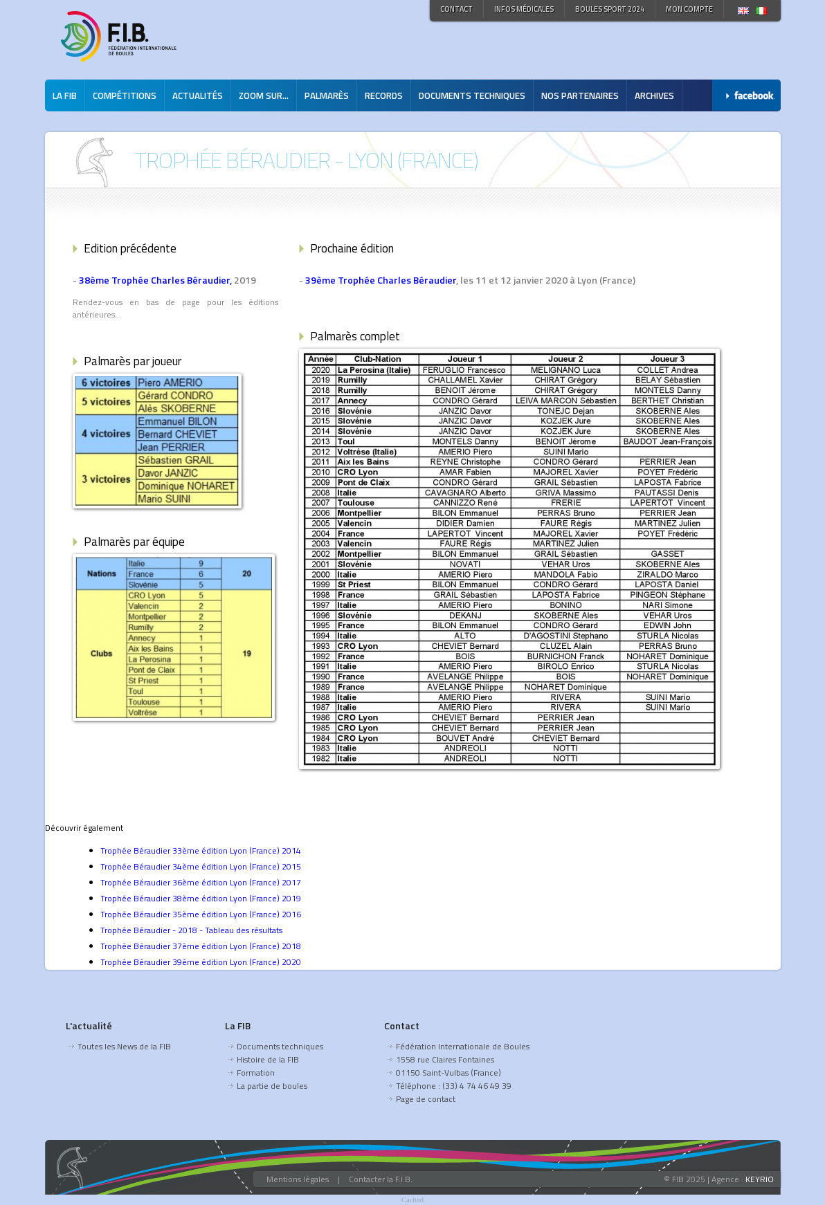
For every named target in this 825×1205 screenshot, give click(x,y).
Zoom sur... (264, 95)
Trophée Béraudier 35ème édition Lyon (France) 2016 (200, 914)
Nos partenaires (580, 95)
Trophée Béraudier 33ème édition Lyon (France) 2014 (200, 850)
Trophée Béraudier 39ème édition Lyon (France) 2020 (200, 961)
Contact (456, 9)
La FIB (65, 95)
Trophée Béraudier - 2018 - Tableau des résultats (191, 930)
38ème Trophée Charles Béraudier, (155, 280)
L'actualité (89, 1025)
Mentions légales (297, 1179)
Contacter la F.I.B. (380, 1179)
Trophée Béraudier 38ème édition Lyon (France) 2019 (200, 898)
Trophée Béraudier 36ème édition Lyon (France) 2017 (200, 882)
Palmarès (327, 95)
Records (384, 95)
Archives (654, 95)
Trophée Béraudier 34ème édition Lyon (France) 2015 (200, 866)
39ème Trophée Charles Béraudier (380, 280)
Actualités (197, 95)
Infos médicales (524, 9)
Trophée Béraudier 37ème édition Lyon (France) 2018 (200, 946)
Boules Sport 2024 (609, 9)
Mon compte (689, 9)
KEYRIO (759, 1179)
